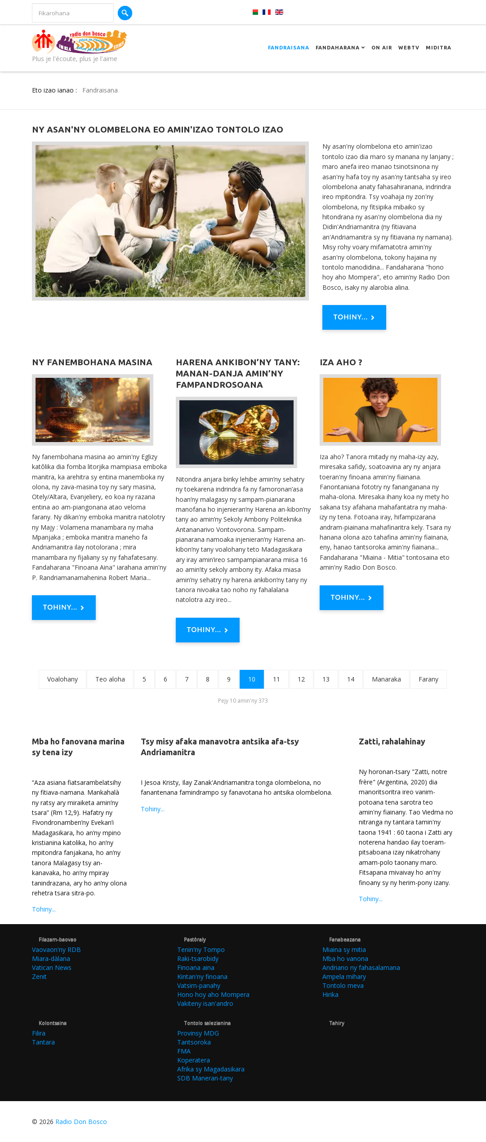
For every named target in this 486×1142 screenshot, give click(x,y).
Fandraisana (288, 47)
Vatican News (51, 967)
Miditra (438, 47)
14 (350, 679)
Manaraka (386, 679)
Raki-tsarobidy (197, 958)
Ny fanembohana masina (92, 362)
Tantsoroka (194, 1042)
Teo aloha (110, 679)
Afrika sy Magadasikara (211, 1069)
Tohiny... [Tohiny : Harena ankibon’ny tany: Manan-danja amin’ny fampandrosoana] (208, 630)
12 (301, 679)
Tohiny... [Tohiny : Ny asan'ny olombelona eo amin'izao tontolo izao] (354, 317)
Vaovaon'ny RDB (56, 949)
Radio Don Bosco (81, 1121)
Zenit (39, 976)
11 (276, 679)
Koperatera (193, 1060)
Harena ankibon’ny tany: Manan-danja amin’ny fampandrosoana (238, 373)
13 (326, 679)
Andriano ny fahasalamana (361, 967)
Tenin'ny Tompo (201, 949)
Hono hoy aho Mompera (213, 994)
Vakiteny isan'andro (205, 1003)
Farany (428, 679)
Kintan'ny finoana (202, 976)
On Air (381, 47)
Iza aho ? (341, 362)
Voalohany (62, 679)
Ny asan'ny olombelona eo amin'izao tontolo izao (157, 129)
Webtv (408, 47)
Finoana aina (195, 967)
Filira (38, 1033)
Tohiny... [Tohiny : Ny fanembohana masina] (64, 607)
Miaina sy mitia (344, 949)
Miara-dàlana (51, 958)
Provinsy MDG (198, 1033)
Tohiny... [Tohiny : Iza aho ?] (352, 598)
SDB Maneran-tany (205, 1078)
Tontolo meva (343, 985)
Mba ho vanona (345, 958)
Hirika (330, 994)
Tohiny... (44, 909)
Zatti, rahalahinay (392, 741)
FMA (184, 1051)
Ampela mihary (344, 976)
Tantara (43, 1042)
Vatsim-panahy (198, 985)
